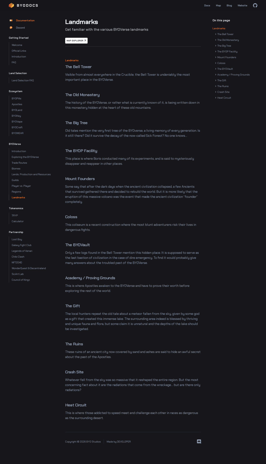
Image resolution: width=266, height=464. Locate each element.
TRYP (15, 215)
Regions (16, 191)
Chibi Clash (18, 256)
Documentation (21, 20)
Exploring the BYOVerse (25, 157)
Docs (207, 5)
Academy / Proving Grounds (232, 74)
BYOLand (17, 110)
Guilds (15, 180)
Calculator (18, 221)
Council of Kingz (21, 279)
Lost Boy (17, 239)
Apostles (17, 104)
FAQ (14, 62)
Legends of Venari (22, 250)
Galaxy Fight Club (21, 245)
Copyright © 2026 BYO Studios (83, 441)
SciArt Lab (18, 274)
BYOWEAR (17, 133)
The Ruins (222, 86)
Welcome (17, 45)
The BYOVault (224, 69)
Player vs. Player (21, 185)
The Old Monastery (227, 40)
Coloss (220, 63)
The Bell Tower (224, 34)
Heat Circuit (223, 98)
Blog (229, 5)
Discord (17, 27)
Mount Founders (225, 57)
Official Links (19, 50)
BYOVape (17, 121)
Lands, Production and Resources (31, 174)
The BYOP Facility (226, 51)
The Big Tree (223, 46)
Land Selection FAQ (23, 80)
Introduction (19, 56)
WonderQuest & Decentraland (29, 268)
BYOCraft (17, 127)
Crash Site (222, 92)
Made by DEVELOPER (119, 441)
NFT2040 (17, 262)
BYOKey (16, 115)
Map (218, 5)
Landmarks (18, 197)
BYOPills (16, 98)
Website (242, 5)
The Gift (220, 80)
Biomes (16, 168)
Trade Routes (19, 162)
